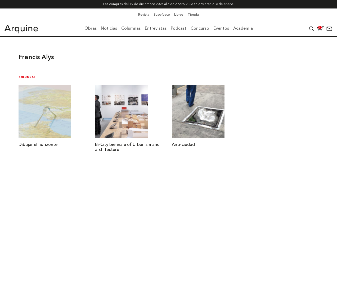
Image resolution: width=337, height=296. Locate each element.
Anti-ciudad (183, 145)
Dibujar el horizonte (38, 145)
